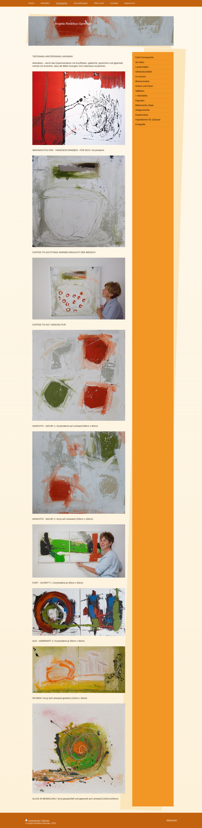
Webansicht (171, 820)
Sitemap (45, 820)
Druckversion (33, 820)
